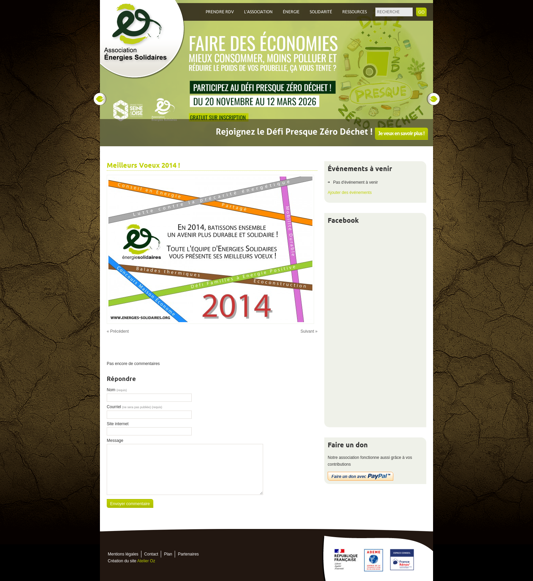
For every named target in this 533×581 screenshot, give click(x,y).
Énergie (291, 12)
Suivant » (308, 331)
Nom (117, 389)
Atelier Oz (146, 561)
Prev (99, 99)
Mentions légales (123, 554)
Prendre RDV (220, 12)
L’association (258, 12)
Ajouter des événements (350, 192)
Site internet (117, 423)
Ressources (354, 12)
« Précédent (118, 331)
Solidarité (321, 12)
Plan (168, 554)
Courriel (134, 406)
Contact (151, 554)
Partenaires (188, 554)
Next (433, 99)
